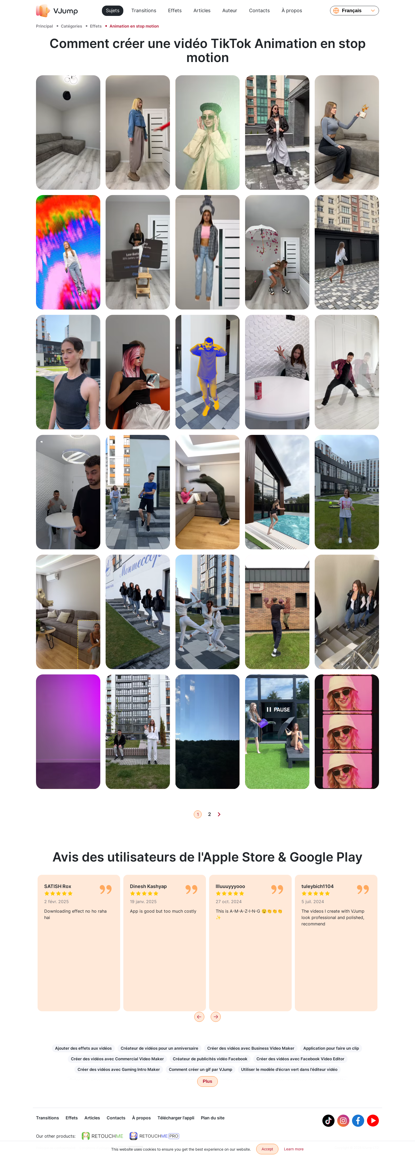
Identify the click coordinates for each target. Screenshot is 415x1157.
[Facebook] (358, 1121)
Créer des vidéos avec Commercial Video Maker (117, 1058)
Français (352, 10)
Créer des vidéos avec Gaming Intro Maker (119, 1069)
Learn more (294, 1149)
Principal (44, 26)
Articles (201, 10)
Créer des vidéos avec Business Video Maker (250, 1048)
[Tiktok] (328, 1121)
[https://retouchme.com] (102, 1137)
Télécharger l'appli (175, 1118)
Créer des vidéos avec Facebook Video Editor (300, 1058)
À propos (292, 10)
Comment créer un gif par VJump (200, 1069)
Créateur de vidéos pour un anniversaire (159, 1048)
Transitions (143, 10)
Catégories (71, 26)
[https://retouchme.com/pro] (154, 1137)
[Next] (219, 814)
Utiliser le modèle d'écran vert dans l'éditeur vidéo (289, 1069)
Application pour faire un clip (331, 1048)
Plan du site (212, 1118)
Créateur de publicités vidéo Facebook (210, 1058)
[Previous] (199, 1017)
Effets (175, 10)
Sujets (112, 10)
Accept (267, 1149)
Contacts (259, 10)
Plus (207, 1081)
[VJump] (57, 10)
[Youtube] (373, 1121)
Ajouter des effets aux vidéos (83, 1048)
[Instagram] (343, 1121)
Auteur (229, 10)
